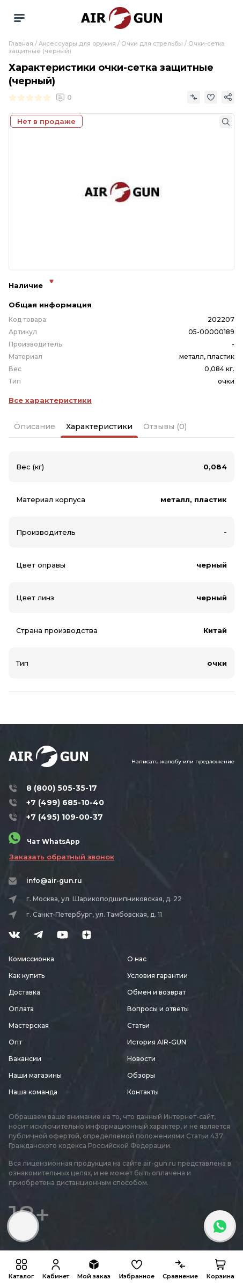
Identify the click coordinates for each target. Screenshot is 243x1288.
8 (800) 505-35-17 (61, 788)
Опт (15, 1042)
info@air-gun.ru (54, 881)
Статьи (138, 1025)
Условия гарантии (157, 975)
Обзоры (141, 1075)
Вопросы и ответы (158, 1009)
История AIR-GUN (156, 1042)
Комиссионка (31, 959)
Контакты (143, 1092)
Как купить (27, 975)
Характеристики (99, 426)
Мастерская (29, 1025)
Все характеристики (50, 400)
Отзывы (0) (165, 426)
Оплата (21, 1009)
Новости (141, 1059)
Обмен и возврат (156, 992)
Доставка (24, 992)
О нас (136, 959)
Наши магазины (35, 1075)
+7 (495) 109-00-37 (64, 817)
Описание (34, 426)
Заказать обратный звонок (61, 856)
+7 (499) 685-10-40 (65, 802)
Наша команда (33, 1092)
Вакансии (25, 1059)
